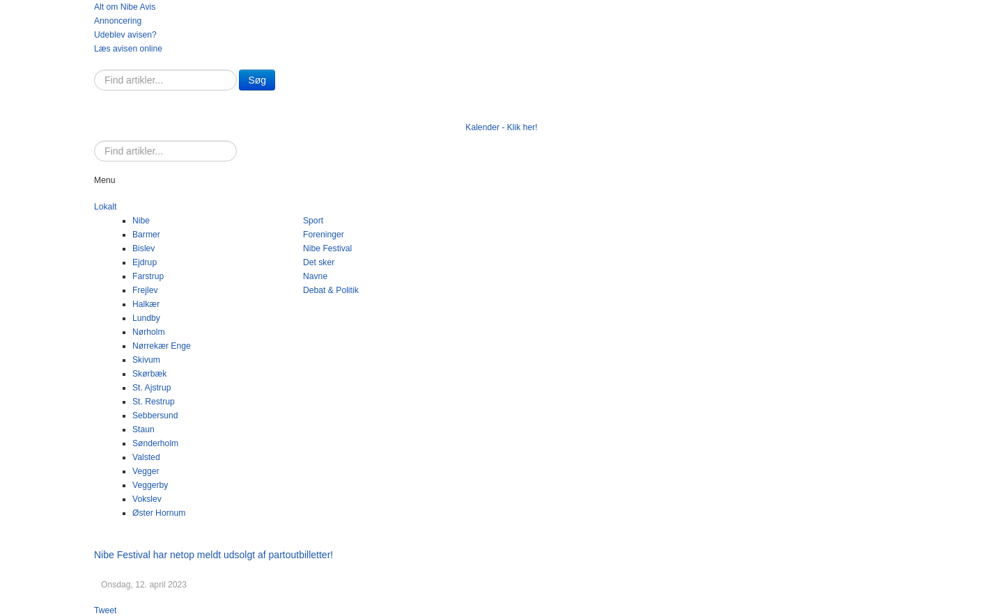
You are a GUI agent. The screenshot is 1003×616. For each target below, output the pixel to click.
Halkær (146, 304)
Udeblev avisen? (125, 35)
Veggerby (150, 485)
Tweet (105, 610)
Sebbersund (155, 415)
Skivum (146, 360)
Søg (257, 80)
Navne (315, 276)
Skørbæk (149, 374)
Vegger (146, 471)
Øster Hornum (158, 513)
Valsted (146, 457)
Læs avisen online (128, 49)
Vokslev (147, 499)
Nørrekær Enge (161, 346)
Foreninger (323, 234)
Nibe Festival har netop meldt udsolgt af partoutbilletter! (213, 554)
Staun (143, 429)
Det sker (318, 262)
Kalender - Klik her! (501, 127)
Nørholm (148, 332)
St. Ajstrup (151, 388)
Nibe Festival (327, 248)
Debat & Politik (331, 290)
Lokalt (105, 207)
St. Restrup (153, 401)
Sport (313, 221)
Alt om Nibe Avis (124, 7)
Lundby (146, 318)
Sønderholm (155, 443)
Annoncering (117, 21)
